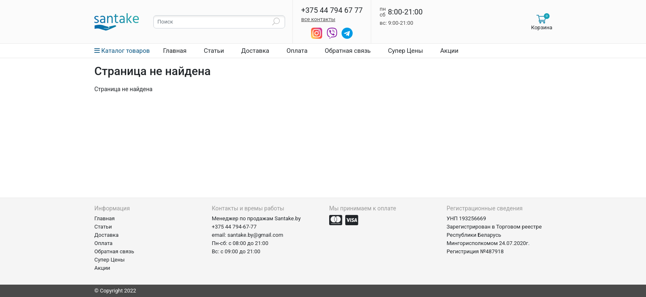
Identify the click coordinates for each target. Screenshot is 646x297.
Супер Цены (405, 50)
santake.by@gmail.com (255, 235)
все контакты (318, 19)
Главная (175, 50)
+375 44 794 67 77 (332, 10)
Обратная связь (347, 50)
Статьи (214, 50)
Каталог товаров (122, 50)
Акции (449, 50)
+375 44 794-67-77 (234, 227)
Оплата (296, 50)
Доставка (255, 50)
